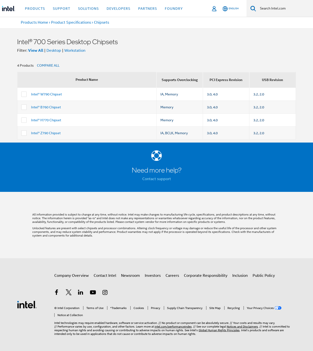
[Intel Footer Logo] (27, 304)
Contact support (156, 178)
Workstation (74, 50)
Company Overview (71, 275)
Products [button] (35, 8)
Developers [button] (118, 8)
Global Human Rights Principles (219, 330)
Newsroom (130, 275)
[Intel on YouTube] (93, 293)
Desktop (53, 50)
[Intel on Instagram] (105, 293)
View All (35, 50)
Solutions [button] (88, 8)
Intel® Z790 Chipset (46, 133)
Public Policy (264, 275)
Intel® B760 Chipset (46, 107)
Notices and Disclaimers (242, 326)
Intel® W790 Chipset (46, 94)
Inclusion (240, 275)
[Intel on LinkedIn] (81, 293)
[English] (230, 8)
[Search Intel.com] (284, 8)
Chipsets (101, 22)
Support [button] (61, 8)
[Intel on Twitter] (69, 293)
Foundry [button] (174, 8)
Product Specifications (71, 22)
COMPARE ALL (48, 65)
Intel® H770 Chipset (46, 120)
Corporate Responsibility (205, 275)
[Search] (253, 8)
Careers (172, 275)
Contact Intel (105, 275)
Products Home (34, 22)
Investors (153, 275)
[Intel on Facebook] (56, 293)
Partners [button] (147, 8)
